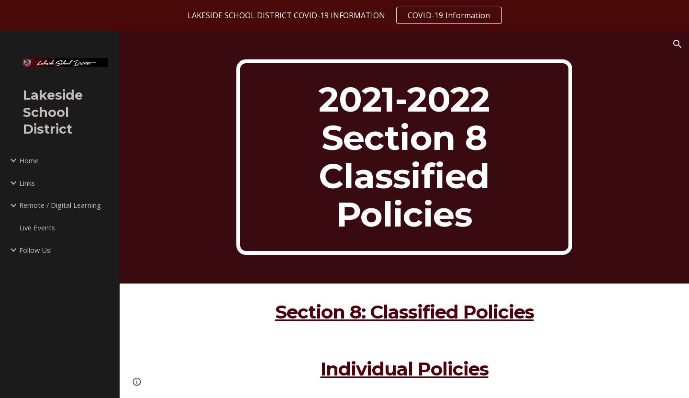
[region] (344, 15)
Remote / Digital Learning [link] (60, 205)
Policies (451, 369)
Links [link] (27, 183)
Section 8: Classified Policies (404, 312)
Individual (367, 369)
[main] (404, 157)
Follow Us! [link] (35, 250)
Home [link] (29, 160)
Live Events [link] (37, 227)
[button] (677, 44)
